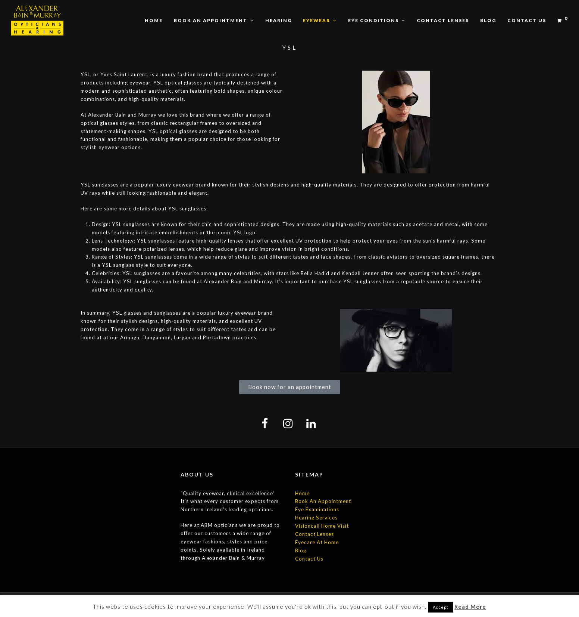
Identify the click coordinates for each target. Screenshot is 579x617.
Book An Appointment (323, 501)
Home (302, 493)
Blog (300, 550)
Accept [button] (440, 607)
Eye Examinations (317, 509)
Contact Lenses (314, 534)
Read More (470, 606)
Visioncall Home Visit (322, 526)
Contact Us (309, 559)
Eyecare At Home (317, 542)
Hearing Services (316, 518)
